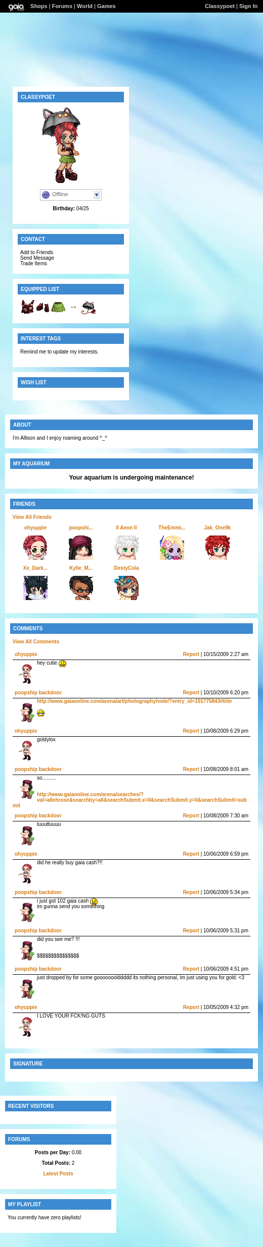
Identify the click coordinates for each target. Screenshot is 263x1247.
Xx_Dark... (35, 568)
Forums (62, 6)
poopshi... (81, 527)
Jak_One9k (217, 527)
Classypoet (220, 6)
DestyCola (126, 568)
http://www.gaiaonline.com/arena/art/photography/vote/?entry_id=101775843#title (134, 701)
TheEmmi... (171, 527)
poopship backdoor (38, 692)
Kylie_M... (81, 568)
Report (191, 654)
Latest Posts (58, 1173)
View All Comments (36, 641)
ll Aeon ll (126, 527)
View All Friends (32, 517)
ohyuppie (35, 527)
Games (106, 6)
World (85, 6)
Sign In (248, 6)
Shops (39, 6)
